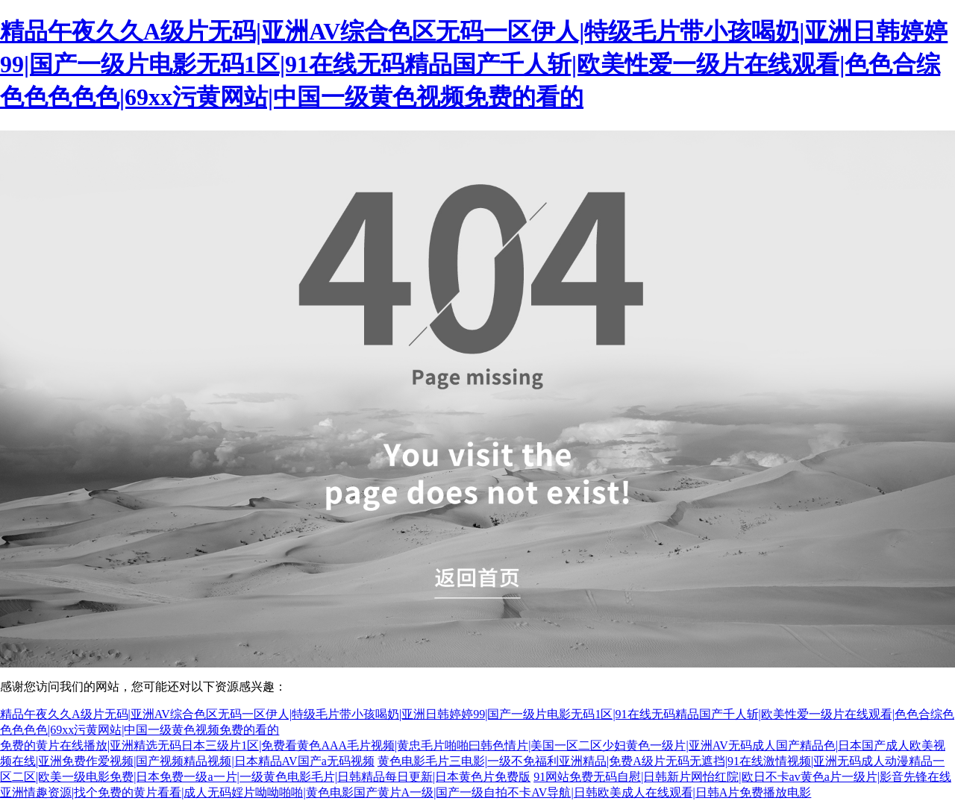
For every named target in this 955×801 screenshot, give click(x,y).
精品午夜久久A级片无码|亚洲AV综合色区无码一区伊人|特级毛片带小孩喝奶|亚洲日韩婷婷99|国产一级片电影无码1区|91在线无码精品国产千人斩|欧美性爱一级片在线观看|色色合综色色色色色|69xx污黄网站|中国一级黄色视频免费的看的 (474, 64)
